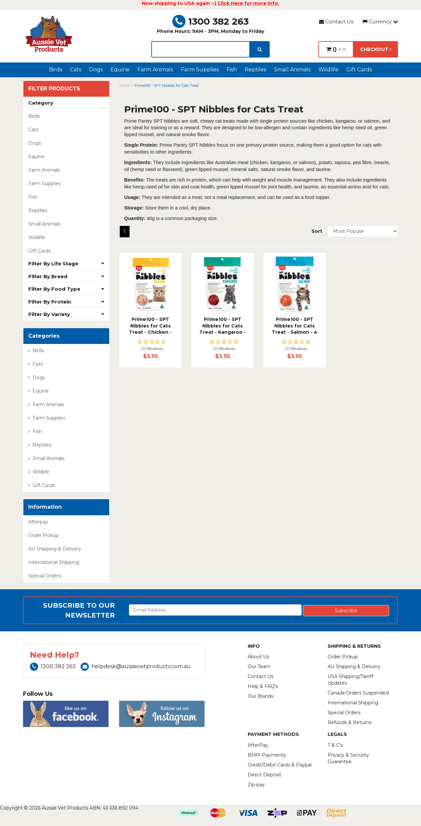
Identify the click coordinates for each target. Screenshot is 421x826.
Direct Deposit (264, 775)
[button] (150, 345)
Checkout (375, 49)
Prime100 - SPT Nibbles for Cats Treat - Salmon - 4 (294, 325)
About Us (258, 657)
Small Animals (292, 69)
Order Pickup (43, 535)
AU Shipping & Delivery (54, 549)
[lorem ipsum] (200, 49)
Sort (316, 231)
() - (336, 49)
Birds (55, 69)
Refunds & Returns (349, 722)
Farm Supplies (200, 69)
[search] (260, 49)
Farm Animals (155, 69)
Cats (75, 69)
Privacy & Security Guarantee (348, 758)
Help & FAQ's (263, 686)
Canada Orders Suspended (358, 693)
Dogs (96, 69)
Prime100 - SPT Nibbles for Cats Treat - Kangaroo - (222, 325)
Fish (232, 69)
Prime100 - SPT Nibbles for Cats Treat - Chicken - (150, 325)
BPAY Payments (267, 755)
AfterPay (258, 745)
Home (124, 85)
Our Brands (260, 696)
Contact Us (336, 21)
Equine (120, 69)
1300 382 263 (210, 21)
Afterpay (38, 522)
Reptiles (255, 69)
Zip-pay (256, 785)
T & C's (335, 745)
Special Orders (44, 576)
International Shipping (53, 562)
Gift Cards (359, 69)
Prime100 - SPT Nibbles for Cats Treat (167, 85)
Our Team (259, 666)
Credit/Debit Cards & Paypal (279, 765)
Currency (380, 21)
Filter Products (54, 89)
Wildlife (328, 69)
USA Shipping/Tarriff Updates (350, 679)
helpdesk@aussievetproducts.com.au (136, 666)
